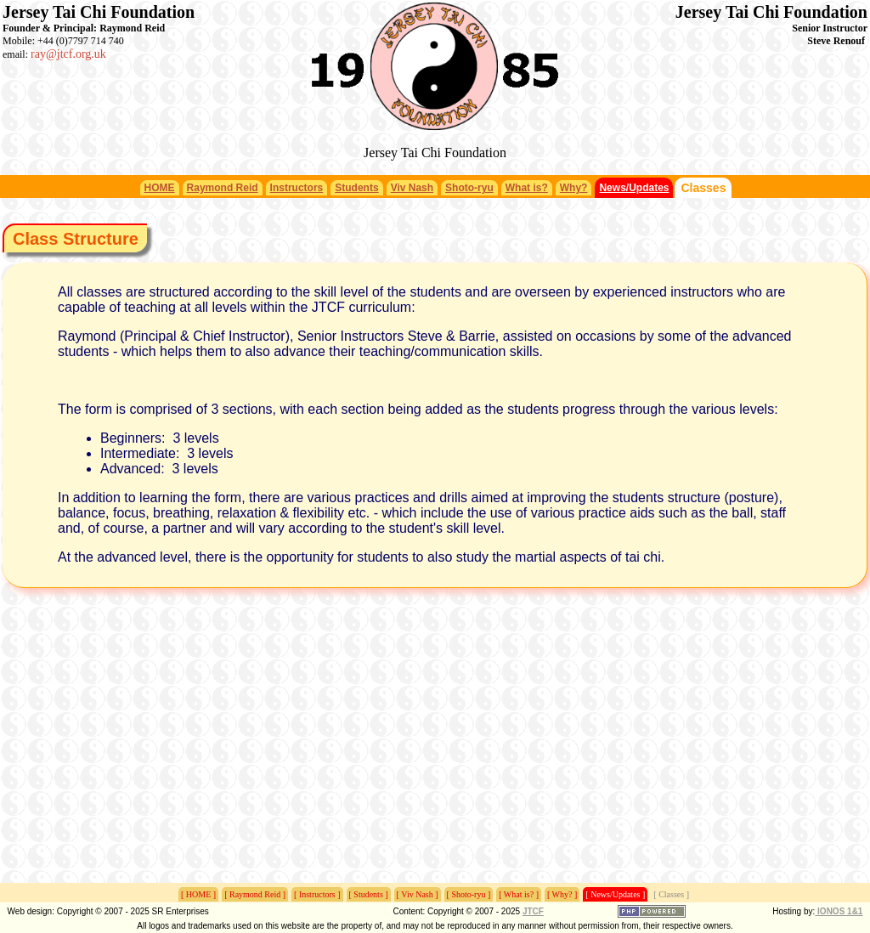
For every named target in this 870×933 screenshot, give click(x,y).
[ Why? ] (562, 894)
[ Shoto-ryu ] (469, 894)
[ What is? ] (519, 894)
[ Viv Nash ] (417, 894)
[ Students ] (368, 894)
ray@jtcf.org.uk (68, 54)
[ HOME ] (198, 894)
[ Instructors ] (317, 894)
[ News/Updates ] (615, 894)
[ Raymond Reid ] (254, 894)
